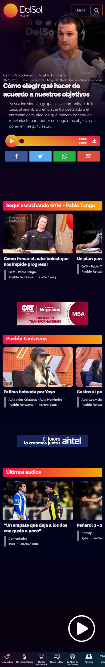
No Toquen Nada (24, 662)
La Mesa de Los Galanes (72, 663)
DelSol (31, 9)
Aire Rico (89, 662)
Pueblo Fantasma (52, 75)
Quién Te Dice (56, 662)
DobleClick (7, 662)
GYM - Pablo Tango (18, 75)
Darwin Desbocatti (41, 663)
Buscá (80, 10)
